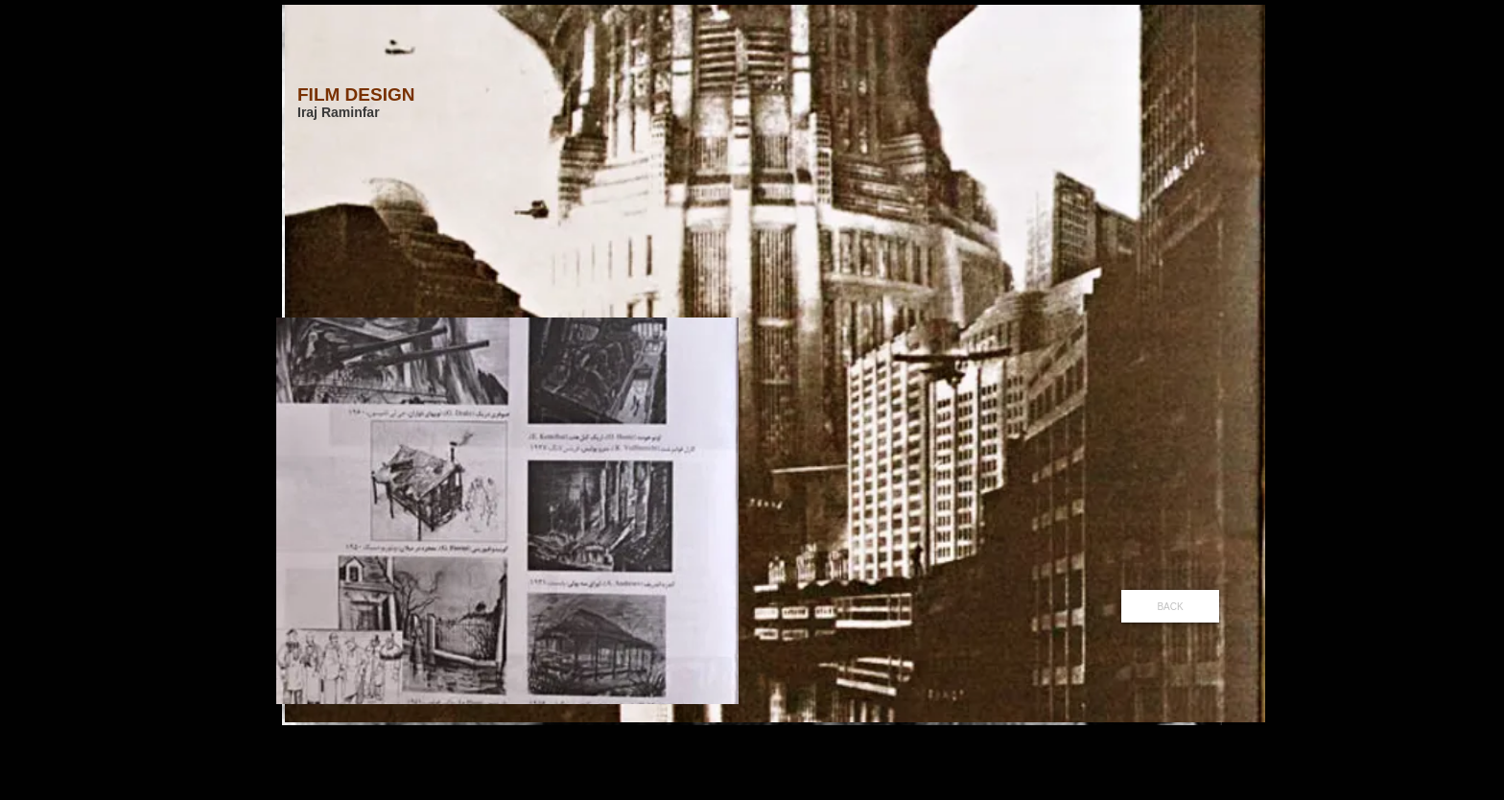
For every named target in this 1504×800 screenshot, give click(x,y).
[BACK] (1170, 606)
